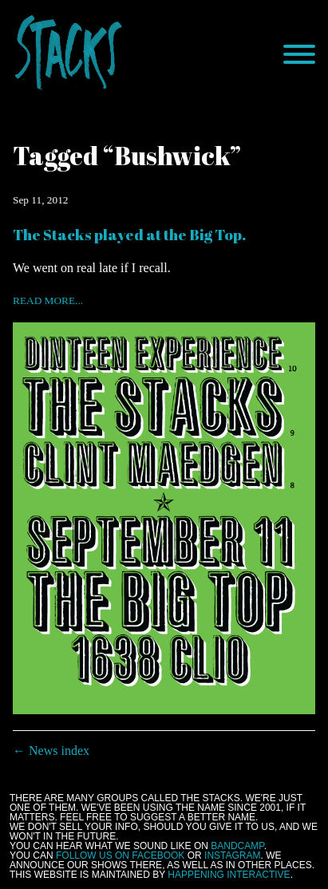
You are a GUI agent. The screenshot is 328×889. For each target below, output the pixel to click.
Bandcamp (237, 845)
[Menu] (299, 54)
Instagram (232, 855)
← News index (51, 750)
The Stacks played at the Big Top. (129, 234)
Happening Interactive (229, 874)
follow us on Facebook (120, 855)
